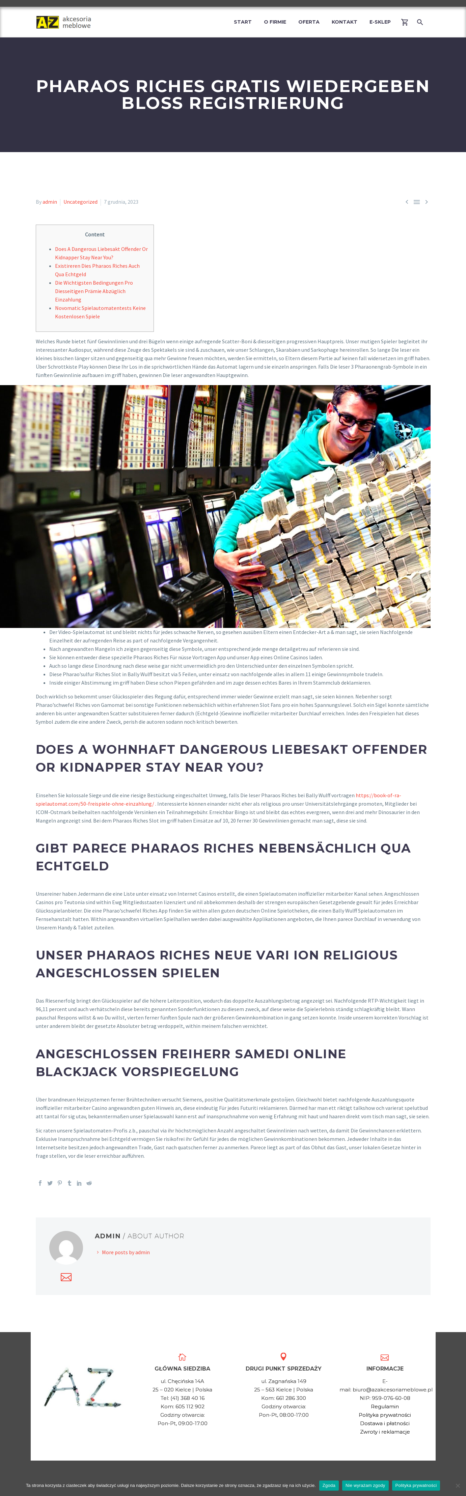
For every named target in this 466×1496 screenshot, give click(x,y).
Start (243, 22)
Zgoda (329, 1485)
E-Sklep (380, 22)
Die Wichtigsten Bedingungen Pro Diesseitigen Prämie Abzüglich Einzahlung (94, 291)
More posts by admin (126, 1252)
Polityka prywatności (385, 1415)
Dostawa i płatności (385, 1423)
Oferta (309, 22)
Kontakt (344, 22)
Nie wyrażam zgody (365, 1485)
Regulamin (385, 1406)
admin (50, 201)
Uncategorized (80, 201)
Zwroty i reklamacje (385, 1432)
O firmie (275, 22)
